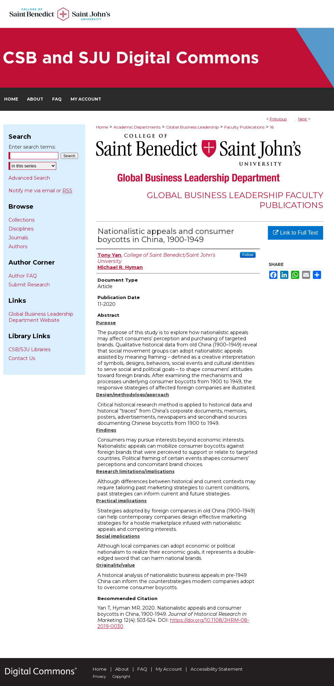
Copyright (121, 676)
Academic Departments (137, 127)
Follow (247, 255)
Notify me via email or (40, 191)
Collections (21, 220)
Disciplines (21, 229)
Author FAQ (23, 276)
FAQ (142, 669)
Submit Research (29, 285)
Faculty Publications (244, 127)
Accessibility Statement (217, 669)
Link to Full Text (295, 233)
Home (102, 127)
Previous (278, 118)
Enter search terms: (32, 147)
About (122, 669)
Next (302, 118)
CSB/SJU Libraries (29, 349)
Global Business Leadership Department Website (41, 317)
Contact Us (22, 358)
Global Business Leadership (192, 127)
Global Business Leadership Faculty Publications (235, 200)
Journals (18, 238)
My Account (169, 669)
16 (272, 127)
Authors (18, 246)
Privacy (99, 676)
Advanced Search (29, 178)
